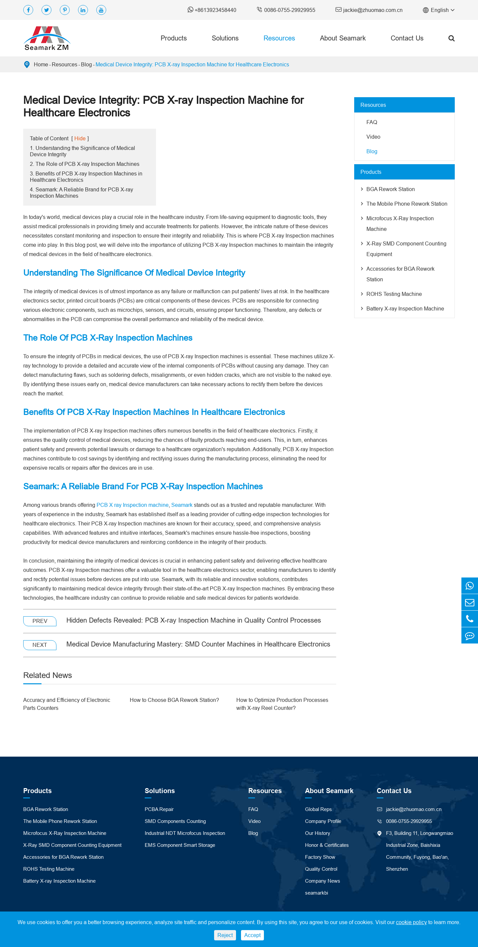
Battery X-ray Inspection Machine (405, 308)
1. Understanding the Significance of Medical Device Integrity (82, 151)
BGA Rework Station (390, 189)
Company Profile (323, 821)
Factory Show (320, 857)
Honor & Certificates (327, 845)
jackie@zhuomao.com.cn (369, 9)
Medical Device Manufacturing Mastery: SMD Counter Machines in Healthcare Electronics (198, 644)
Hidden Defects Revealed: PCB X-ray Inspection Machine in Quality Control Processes (193, 620)
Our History (317, 833)
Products (174, 38)
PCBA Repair (159, 809)
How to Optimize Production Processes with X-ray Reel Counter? (282, 704)
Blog (86, 64)
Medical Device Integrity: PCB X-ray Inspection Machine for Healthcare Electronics (192, 64)
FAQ (371, 122)
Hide (80, 138)
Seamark (182, 505)
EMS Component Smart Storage (180, 845)
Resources (279, 38)
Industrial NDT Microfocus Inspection (185, 833)
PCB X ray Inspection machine (133, 505)
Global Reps (318, 809)
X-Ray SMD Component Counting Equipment (406, 248)
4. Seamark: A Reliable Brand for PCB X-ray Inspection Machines (81, 192)
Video (373, 137)
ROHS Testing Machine (394, 294)
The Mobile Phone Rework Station (406, 204)
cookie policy (411, 922)
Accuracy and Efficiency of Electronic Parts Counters (66, 704)
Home (41, 64)
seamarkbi (316, 893)
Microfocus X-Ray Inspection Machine (400, 223)
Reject (225, 935)
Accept (252, 935)
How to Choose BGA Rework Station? (174, 700)
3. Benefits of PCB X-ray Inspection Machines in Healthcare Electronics (86, 176)
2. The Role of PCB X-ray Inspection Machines (84, 164)
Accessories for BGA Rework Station (400, 274)
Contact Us (407, 38)
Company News (322, 881)
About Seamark (343, 38)
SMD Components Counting (175, 821)
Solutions (225, 38)
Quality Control (321, 869)
